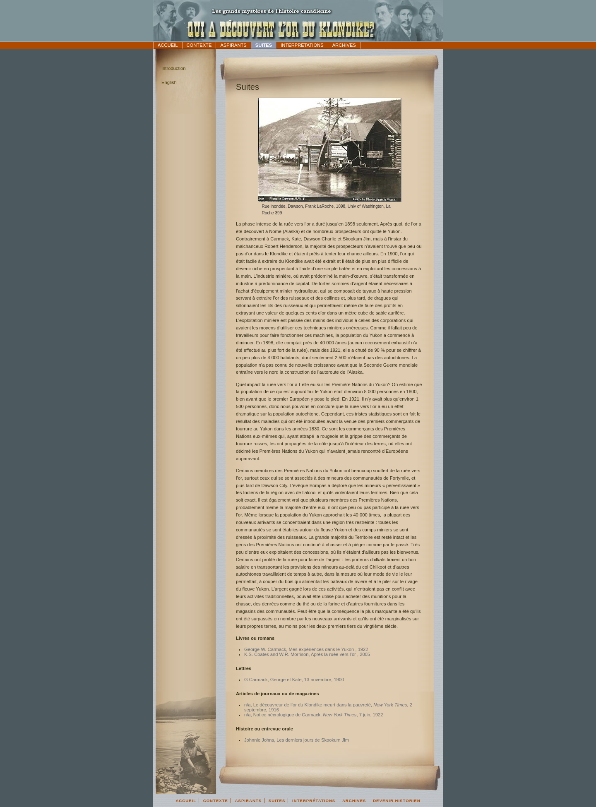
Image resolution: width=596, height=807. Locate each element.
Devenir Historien (396, 800)
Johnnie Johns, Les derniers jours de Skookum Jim (296, 739)
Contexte (199, 45)
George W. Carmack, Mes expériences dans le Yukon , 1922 (306, 649)
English (169, 82)
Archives (344, 45)
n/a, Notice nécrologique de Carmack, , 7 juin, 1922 (313, 714)
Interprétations (302, 45)
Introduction (173, 68)
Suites (263, 45)
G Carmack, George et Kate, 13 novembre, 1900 (294, 679)
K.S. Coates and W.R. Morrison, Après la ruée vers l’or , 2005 (307, 654)
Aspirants (233, 45)
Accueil (168, 45)
